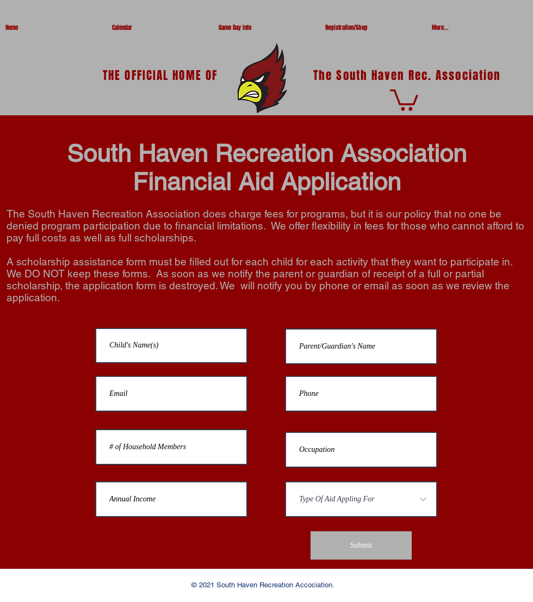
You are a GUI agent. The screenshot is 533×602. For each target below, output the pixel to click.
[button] (404, 99)
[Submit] (361, 545)
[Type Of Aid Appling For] (361, 499)
